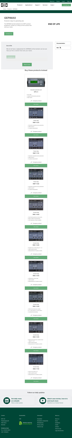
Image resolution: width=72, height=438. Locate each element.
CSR (20, 418)
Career (58, 1)
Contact (57, 426)
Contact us (66, 5)
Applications (28, 5)
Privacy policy (40, 424)
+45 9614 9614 (6, 430)
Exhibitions (57, 422)
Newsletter (39, 418)
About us (52, 1)
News (56, 420)
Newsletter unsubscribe (42, 420)
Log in (63, 1)
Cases (52, 5)
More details (36, 104)
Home (4, 9)
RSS (59, 48)
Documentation (61, 43)
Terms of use (40, 426)
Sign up (69, 1)
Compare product (36, 101)
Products (19, 5)
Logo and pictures (59, 430)
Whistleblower (40, 422)
